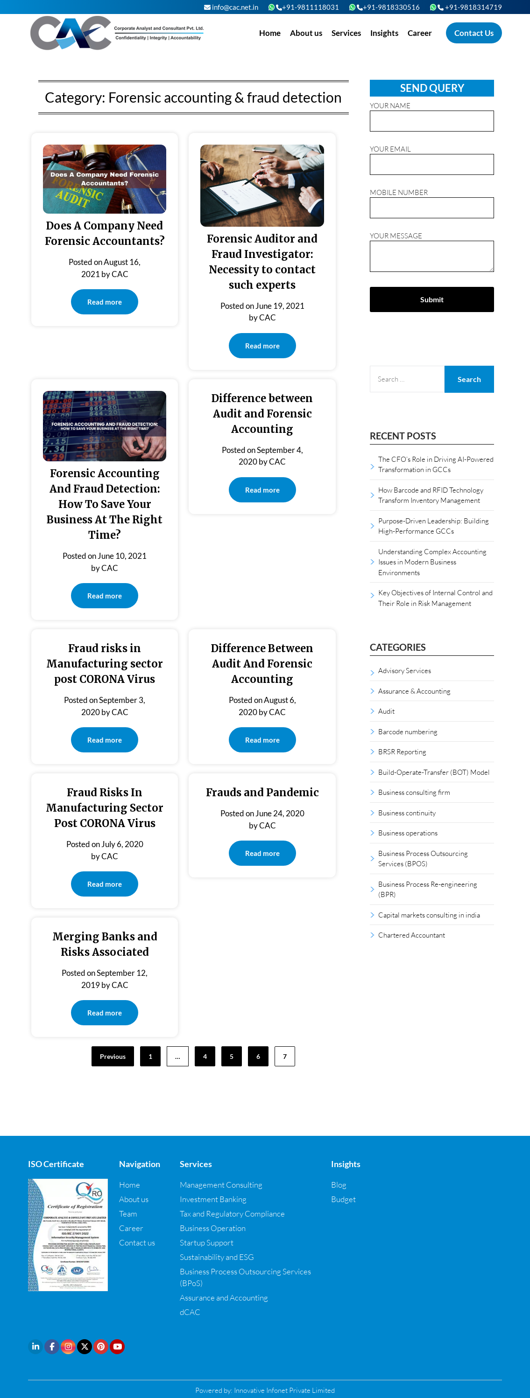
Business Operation (213, 1228)
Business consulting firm (414, 792)
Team (128, 1213)
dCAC (190, 1312)
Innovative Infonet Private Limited (284, 1390)
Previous (113, 1056)
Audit (386, 711)
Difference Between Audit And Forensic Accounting (262, 664)
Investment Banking (213, 1199)
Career (420, 33)
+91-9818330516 (388, 7)
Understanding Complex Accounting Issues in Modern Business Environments (432, 562)
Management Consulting (221, 1184)
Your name (432, 113)
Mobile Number (432, 200)
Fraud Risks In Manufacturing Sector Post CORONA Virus (104, 808)
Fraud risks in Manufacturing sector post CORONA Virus (104, 664)
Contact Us (474, 33)
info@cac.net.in (231, 7)
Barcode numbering (408, 731)
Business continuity (407, 812)
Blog (338, 1184)
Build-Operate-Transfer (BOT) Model (434, 772)
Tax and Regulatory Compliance (232, 1213)
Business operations (408, 832)
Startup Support (206, 1242)
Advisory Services (404, 670)
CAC (120, 274)
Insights (384, 33)
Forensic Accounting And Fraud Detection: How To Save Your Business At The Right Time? (105, 504)
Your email (432, 157)
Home (270, 33)
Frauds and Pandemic (262, 792)
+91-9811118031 (307, 7)
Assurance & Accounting (414, 691)
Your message (432, 252)
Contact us (137, 1242)
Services (346, 33)
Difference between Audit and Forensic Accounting (262, 414)
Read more (104, 302)
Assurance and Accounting (224, 1297)
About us (306, 33)
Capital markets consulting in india (429, 915)
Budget (343, 1199)
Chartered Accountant (411, 935)
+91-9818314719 (470, 7)
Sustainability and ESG (217, 1257)
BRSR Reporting (402, 751)
